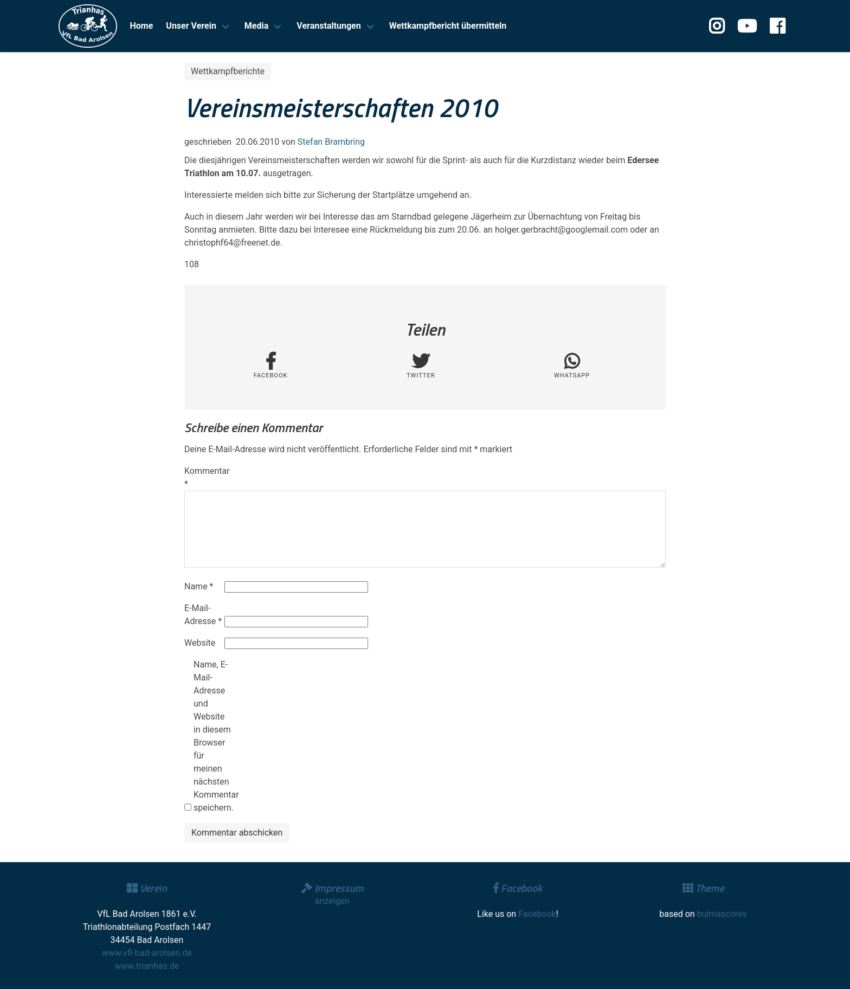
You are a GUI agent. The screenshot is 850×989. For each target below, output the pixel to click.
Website (199, 643)
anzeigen (332, 901)
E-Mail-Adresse (203, 614)
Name (199, 586)
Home (141, 26)
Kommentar (203, 477)
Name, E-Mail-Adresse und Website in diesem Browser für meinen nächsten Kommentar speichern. (212, 736)
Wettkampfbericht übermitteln (448, 26)
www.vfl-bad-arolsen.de (147, 953)
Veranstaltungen (328, 26)
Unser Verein (191, 26)
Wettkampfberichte (228, 71)
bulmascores (722, 914)
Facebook (537, 914)
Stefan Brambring (331, 142)
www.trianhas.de (147, 966)
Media (256, 26)
